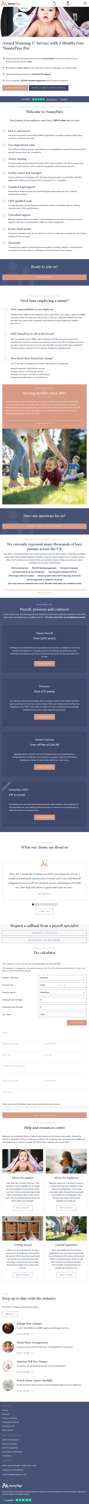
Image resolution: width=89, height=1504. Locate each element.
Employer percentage (12, 1000)
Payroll (5, 1410)
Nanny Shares (7, 1430)
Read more (24, 1207)
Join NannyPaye (15, 88)
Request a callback (44, 933)
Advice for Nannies (9, 1444)
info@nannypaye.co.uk (17, 1474)
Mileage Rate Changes (29, 1323)
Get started (44, 277)
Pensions (5, 1414)
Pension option (9, 992)
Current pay (7, 985)
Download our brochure (44, 940)
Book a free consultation (48, 88)
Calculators (6, 1456)
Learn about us (44, 423)
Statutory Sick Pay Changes (32, 1361)
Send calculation (44, 1115)
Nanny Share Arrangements (32, 1342)
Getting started (23, 1245)
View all (44, 912)
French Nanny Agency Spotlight (35, 1380)
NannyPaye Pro (8, 1426)
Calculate (76, 1023)
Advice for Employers (10, 1440)
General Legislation (10, 1448)
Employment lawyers (10, 1422)
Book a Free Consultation (44, 526)
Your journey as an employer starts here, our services (44, 120)
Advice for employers (66, 1178)
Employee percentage (12, 1007)
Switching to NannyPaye (12, 1452)
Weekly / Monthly (10, 978)
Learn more (44, 664)
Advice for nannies (23, 1178)
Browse (10, 1314)
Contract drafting (9, 1418)
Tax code (6, 1014)
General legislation (66, 1245)
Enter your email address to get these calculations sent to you (31, 1104)
